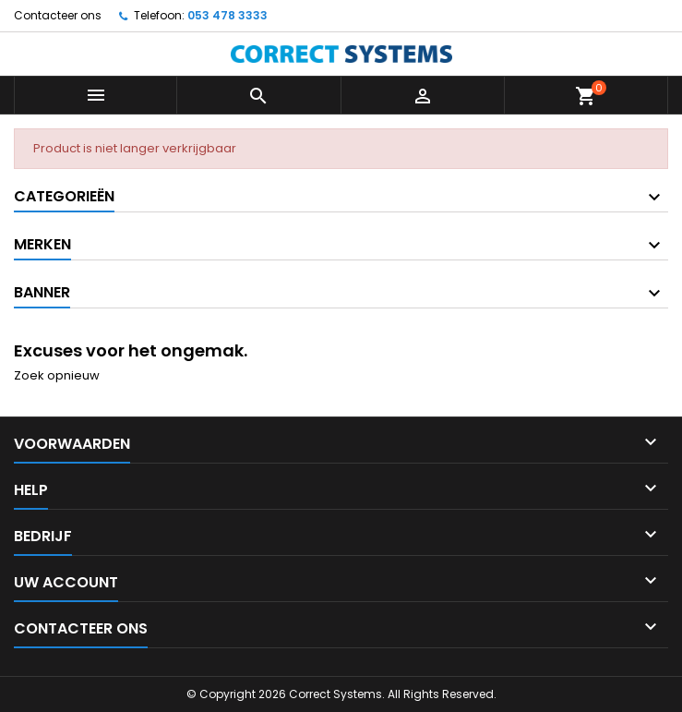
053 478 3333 (227, 15)
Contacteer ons (58, 15)
